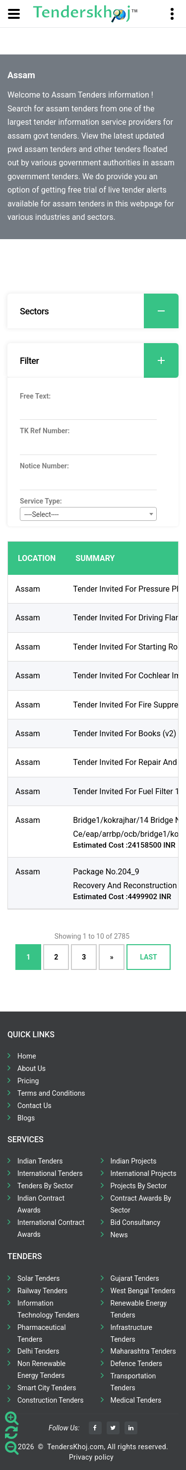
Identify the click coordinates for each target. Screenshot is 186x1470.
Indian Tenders (40, 1161)
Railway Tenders (42, 1291)
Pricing (28, 1081)
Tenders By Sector (45, 1186)
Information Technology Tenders (48, 1309)
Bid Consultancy (136, 1222)
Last (148, 957)
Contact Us (34, 1106)
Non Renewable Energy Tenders (41, 1369)
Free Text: (35, 396)
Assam (27, 589)
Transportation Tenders (133, 1382)
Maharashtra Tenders (143, 1351)
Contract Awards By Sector (141, 1204)
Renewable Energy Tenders (139, 1309)
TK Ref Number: (44, 431)
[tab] (93, 311)
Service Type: (41, 501)
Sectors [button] (99, 311)
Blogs (26, 1118)
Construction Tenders (50, 1400)
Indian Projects (134, 1161)
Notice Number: (44, 466)
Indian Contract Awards (40, 1204)
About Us (31, 1068)
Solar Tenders (38, 1278)
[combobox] (88, 514)
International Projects (144, 1173)
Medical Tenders (136, 1400)
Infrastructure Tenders (131, 1333)
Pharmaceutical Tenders (41, 1333)
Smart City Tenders (46, 1388)
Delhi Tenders (38, 1351)
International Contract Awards (50, 1228)
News (119, 1235)
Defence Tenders (137, 1364)
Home (26, 1056)
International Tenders (50, 1173)
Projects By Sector (139, 1186)
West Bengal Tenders (143, 1291)
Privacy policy (91, 1457)
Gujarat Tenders (135, 1278)
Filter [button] (99, 360)
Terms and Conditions (51, 1093)
